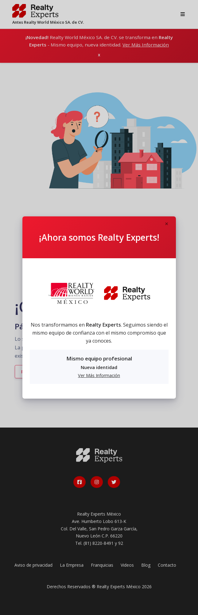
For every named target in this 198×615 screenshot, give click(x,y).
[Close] (167, 224)
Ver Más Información (99, 375)
